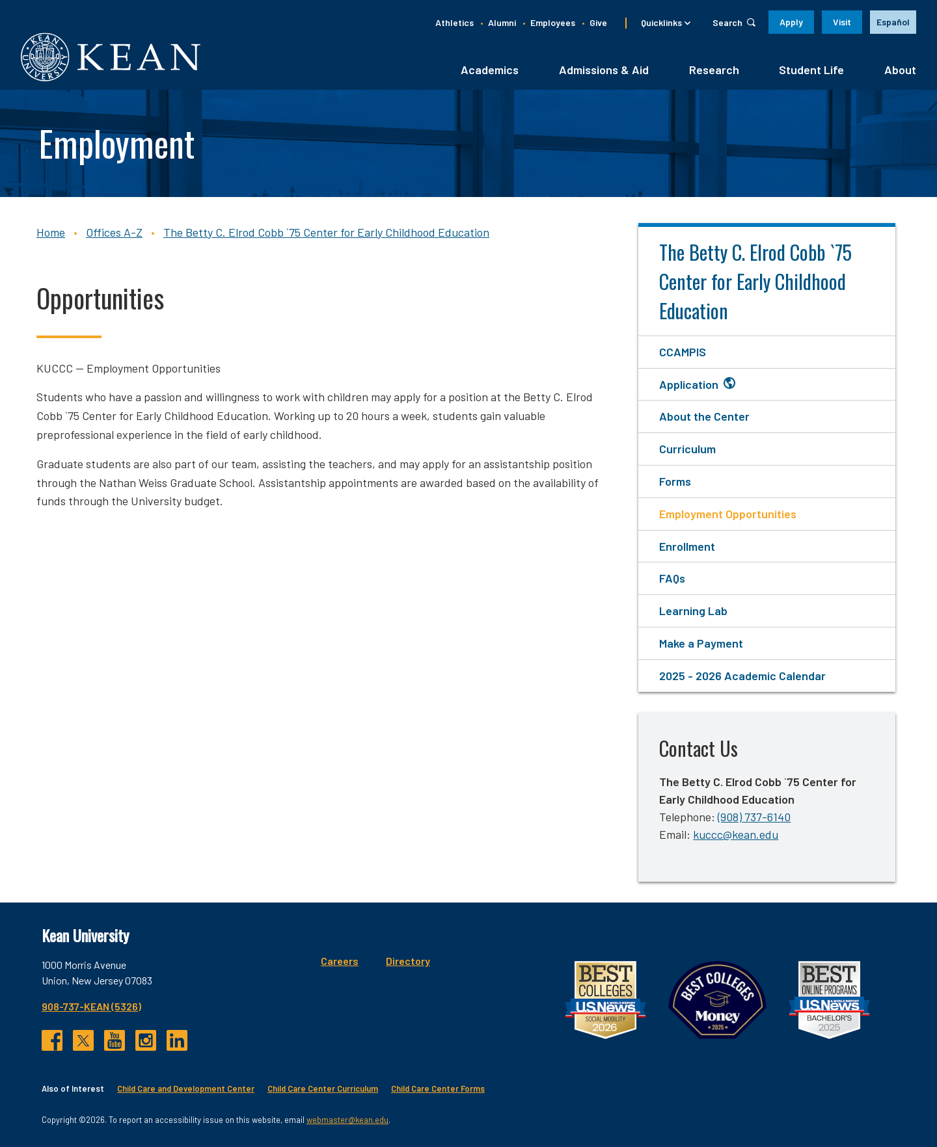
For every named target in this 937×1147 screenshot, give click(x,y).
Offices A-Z (114, 232)
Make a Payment (701, 643)
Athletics (454, 22)
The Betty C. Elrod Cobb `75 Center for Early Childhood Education (326, 232)
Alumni (502, 22)
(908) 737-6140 (754, 817)
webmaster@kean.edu (347, 1119)
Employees (552, 22)
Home (50, 232)
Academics (490, 69)
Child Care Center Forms (438, 1088)
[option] (893, 22)
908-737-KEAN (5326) (91, 1006)
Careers (340, 961)
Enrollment (687, 546)
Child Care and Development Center (185, 1088)
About (900, 69)
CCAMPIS (682, 352)
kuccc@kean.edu (735, 834)
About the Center (704, 416)
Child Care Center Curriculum (322, 1088)
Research (714, 69)
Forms (675, 481)
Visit (842, 21)
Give (598, 22)
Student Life (811, 69)
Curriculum (687, 449)
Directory (408, 961)
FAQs (672, 578)
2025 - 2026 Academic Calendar (742, 675)
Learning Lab (693, 610)
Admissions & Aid (604, 69)
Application (688, 384)
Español (893, 21)
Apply (791, 21)
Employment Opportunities (727, 514)
